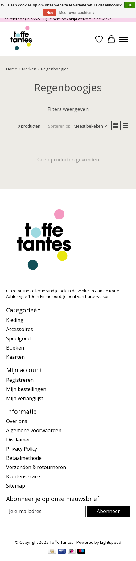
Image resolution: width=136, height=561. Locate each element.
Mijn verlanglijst (24, 398)
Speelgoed (18, 338)
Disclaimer (18, 439)
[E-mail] (46, 511)
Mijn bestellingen (26, 389)
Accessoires (19, 329)
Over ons (16, 421)
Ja (130, 5)
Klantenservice (23, 476)
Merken (29, 69)
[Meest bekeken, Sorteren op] (91, 126)
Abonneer (108, 511)
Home (11, 69)
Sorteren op (59, 126)
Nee (49, 12)
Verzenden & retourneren (36, 467)
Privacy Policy (21, 448)
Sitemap (15, 485)
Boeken (15, 347)
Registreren (20, 380)
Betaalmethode (24, 458)
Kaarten (15, 357)
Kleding (14, 320)
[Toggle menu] (123, 39)
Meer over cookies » (77, 12)
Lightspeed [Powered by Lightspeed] (110, 542)
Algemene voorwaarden (33, 430)
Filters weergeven (68, 109)
